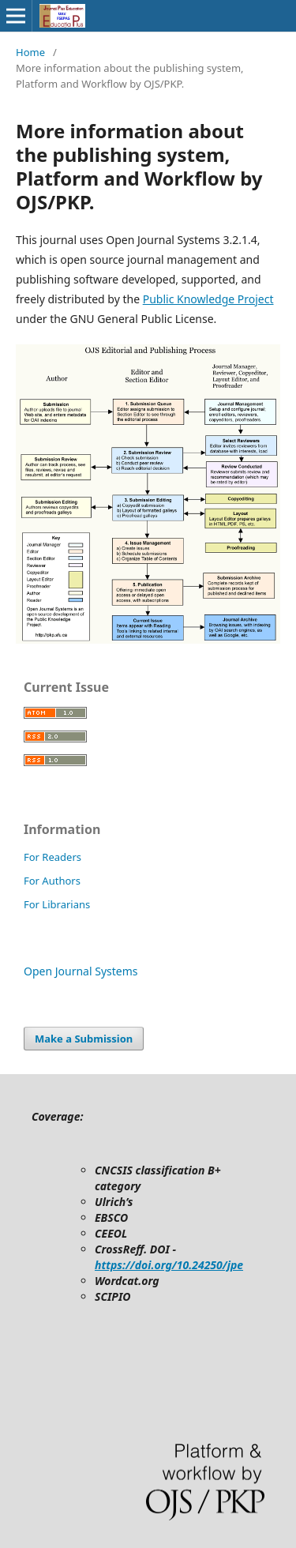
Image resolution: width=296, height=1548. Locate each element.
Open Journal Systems (81, 971)
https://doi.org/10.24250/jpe (169, 1264)
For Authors (52, 881)
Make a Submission (84, 1038)
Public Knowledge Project (208, 298)
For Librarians (57, 904)
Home (30, 52)
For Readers (52, 857)
